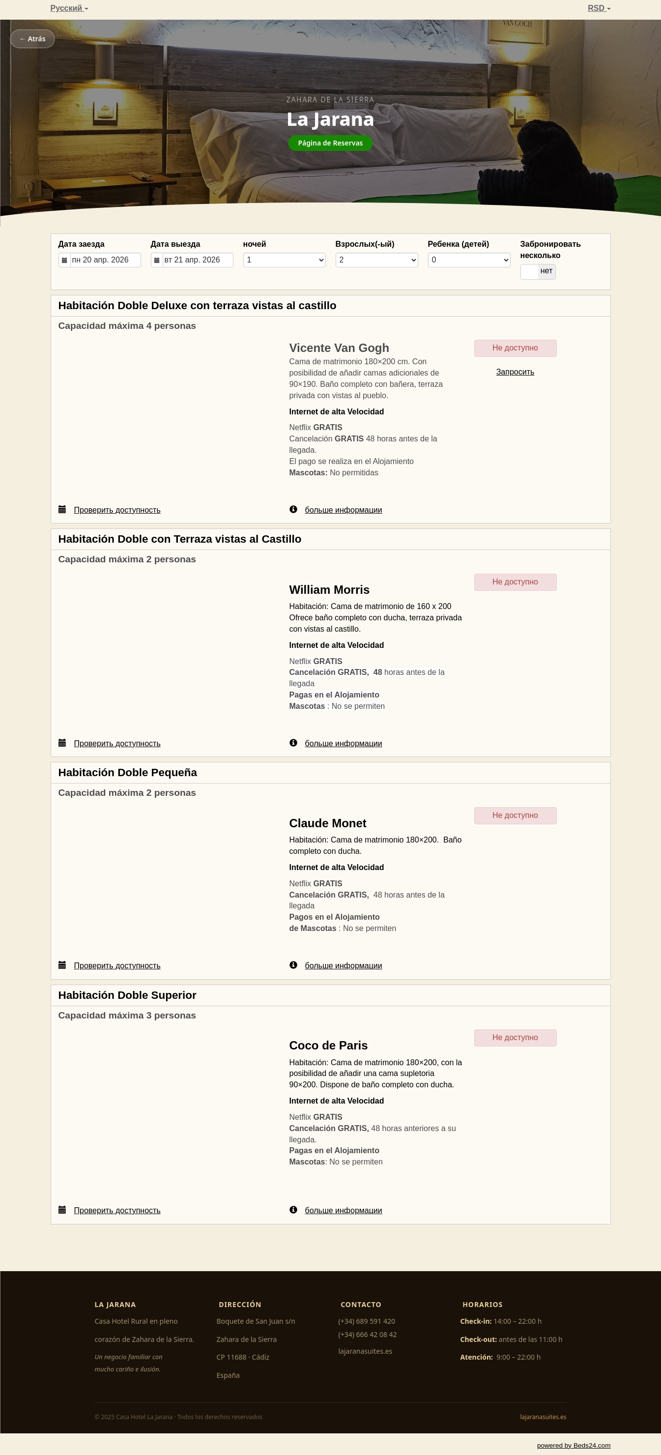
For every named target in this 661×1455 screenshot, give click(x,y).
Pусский (69, 8)
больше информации (335, 509)
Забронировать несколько (550, 250)
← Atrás (32, 38)
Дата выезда (176, 244)
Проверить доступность (109, 509)
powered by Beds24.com (574, 1445)
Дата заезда (81, 244)
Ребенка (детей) (458, 244)
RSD (599, 8)
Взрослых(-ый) (365, 244)
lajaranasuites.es (366, 1351)
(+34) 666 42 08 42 (368, 1334)
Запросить (515, 372)
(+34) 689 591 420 (367, 1321)
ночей (254, 244)
